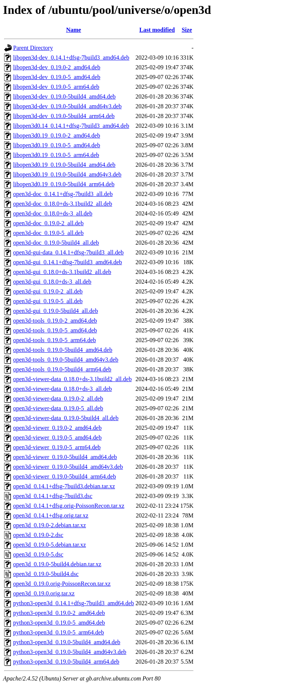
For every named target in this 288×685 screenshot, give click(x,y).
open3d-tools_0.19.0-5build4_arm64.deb (62, 369)
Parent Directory (33, 48)
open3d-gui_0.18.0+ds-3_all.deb (52, 281)
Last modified (157, 30)
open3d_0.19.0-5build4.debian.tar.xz (57, 564)
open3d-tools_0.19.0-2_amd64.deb (55, 320)
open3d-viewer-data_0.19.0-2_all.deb (58, 398)
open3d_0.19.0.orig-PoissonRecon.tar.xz (62, 583)
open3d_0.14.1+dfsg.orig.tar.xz (50, 515)
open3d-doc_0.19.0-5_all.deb (48, 233)
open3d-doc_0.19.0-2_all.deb (48, 223)
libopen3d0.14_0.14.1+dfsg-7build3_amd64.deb (71, 126)
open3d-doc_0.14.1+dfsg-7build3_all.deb (62, 194)
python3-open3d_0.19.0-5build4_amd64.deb (66, 642)
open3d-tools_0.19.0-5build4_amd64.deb (62, 350)
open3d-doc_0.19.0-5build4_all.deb (56, 242)
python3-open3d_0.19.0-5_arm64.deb (58, 632)
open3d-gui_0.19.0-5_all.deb (47, 301)
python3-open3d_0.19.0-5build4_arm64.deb (66, 661)
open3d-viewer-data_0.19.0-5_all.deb (58, 408)
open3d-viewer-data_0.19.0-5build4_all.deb (65, 418)
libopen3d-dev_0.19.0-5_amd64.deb (56, 77)
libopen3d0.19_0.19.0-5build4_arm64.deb (63, 184)
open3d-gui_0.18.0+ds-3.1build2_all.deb (62, 272)
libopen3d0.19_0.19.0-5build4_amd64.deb (64, 165)
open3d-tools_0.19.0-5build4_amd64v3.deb (65, 359)
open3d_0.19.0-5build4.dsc (46, 574)
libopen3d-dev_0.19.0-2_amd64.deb (56, 67)
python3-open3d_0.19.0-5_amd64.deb (59, 622)
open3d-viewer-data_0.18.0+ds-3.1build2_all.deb (72, 379)
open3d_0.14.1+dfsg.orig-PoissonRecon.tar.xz (68, 506)
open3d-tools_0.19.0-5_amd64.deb (55, 330)
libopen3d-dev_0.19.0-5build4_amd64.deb (64, 96)
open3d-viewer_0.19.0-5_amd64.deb (57, 437)
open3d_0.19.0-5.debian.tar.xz (49, 544)
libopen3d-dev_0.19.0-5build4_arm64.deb (64, 116)
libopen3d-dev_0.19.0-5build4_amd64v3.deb (67, 106)
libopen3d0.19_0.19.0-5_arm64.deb (56, 155)
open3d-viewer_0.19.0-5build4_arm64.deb (64, 476)
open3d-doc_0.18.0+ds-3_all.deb (52, 213)
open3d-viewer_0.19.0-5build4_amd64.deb (65, 457)
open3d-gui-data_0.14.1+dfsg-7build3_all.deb (68, 252)
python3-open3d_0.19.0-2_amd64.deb (59, 613)
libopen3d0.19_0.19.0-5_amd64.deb (56, 145)
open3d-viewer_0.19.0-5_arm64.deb (56, 447)
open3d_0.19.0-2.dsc (38, 535)
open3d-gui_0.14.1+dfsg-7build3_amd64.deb (67, 262)
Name (73, 30)
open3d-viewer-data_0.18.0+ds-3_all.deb (62, 389)
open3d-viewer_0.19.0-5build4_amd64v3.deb (68, 467)
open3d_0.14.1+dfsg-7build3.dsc (52, 496)
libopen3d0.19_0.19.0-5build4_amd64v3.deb (67, 174)
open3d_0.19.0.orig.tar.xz (44, 593)
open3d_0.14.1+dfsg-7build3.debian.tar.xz (64, 486)
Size (187, 30)
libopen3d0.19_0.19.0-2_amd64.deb (56, 135)
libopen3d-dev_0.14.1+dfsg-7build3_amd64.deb (71, 57)
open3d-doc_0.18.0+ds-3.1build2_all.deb (62, 203)
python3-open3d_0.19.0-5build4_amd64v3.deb (69, 652)
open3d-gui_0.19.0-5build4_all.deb (55, 311)
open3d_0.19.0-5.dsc (38, 554)
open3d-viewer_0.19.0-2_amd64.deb (57, 428)
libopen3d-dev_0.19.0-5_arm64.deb (56, 87)
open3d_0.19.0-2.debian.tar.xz (49, 525)
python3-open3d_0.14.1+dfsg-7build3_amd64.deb (73, 603)
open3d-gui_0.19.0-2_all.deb (47, 291)
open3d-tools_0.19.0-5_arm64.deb (54, 340)
